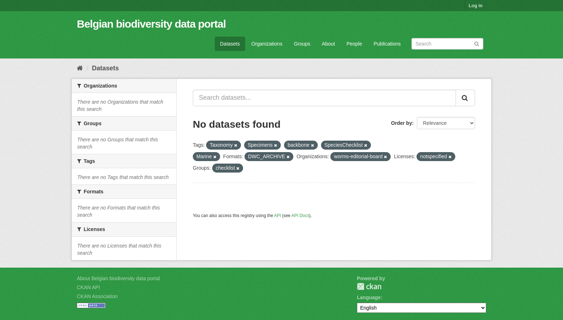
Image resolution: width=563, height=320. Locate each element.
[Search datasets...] (324, 98)
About (328, 44)
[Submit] (477, 43)
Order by (401, 123)
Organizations (266, 44)
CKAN (369, 286)
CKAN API (88, 287)
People (354, 44)
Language (369, 297)
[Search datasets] (447, 44)
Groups (302, 44)
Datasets (230, 44)
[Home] (80, 68)
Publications (387, 44)
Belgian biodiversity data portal (151, 24)
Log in (476, 5)
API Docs (301, 215)
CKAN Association (97, 296)
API (277, 215)
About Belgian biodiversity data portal (118, 278)
